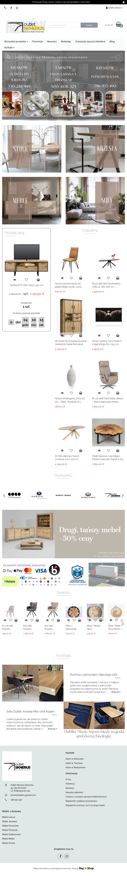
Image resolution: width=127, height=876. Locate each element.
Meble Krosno (8, 843)
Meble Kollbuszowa (11, 834)
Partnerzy (70, 784)
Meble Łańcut (8, 817)
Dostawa (70, 788)
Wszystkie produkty (16, 41)
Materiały (66, 41)
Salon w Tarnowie (74, 763)
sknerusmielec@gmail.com (23, 795)
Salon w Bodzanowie (75, 767)
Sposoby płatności (74, 792)
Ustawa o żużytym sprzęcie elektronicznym (86, 797)
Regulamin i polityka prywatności (81, 801)
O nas (68, 779)
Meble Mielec (8, 839)
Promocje (37, 41)
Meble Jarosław (9, 821)
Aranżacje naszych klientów (90, 41)
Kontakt (9, 47)
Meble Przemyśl (9, 830)
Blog (112, 41)
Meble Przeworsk (10, 826)
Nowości (52, 41)
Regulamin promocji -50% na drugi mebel (85, 805)
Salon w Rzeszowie (75, 759)
